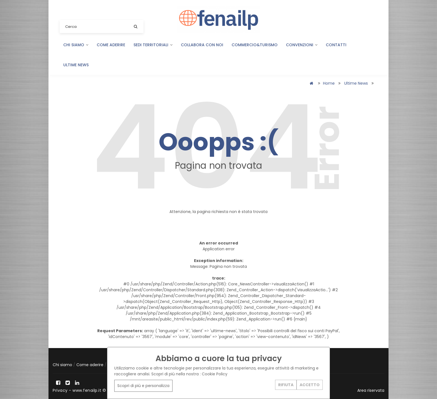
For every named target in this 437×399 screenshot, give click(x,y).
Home (329, 83)
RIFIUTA (285, 385)
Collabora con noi (202, 45)
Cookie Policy (214, 374)
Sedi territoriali (153, 45)
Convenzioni (301, 45)
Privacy (60, 390)
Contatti (336, 45)
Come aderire (111, 45)
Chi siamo (75, 45)
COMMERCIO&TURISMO (255, 45)
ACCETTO (310, 385)
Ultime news (76, 65)
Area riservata (370, 390)
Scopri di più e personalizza (143, 385)
